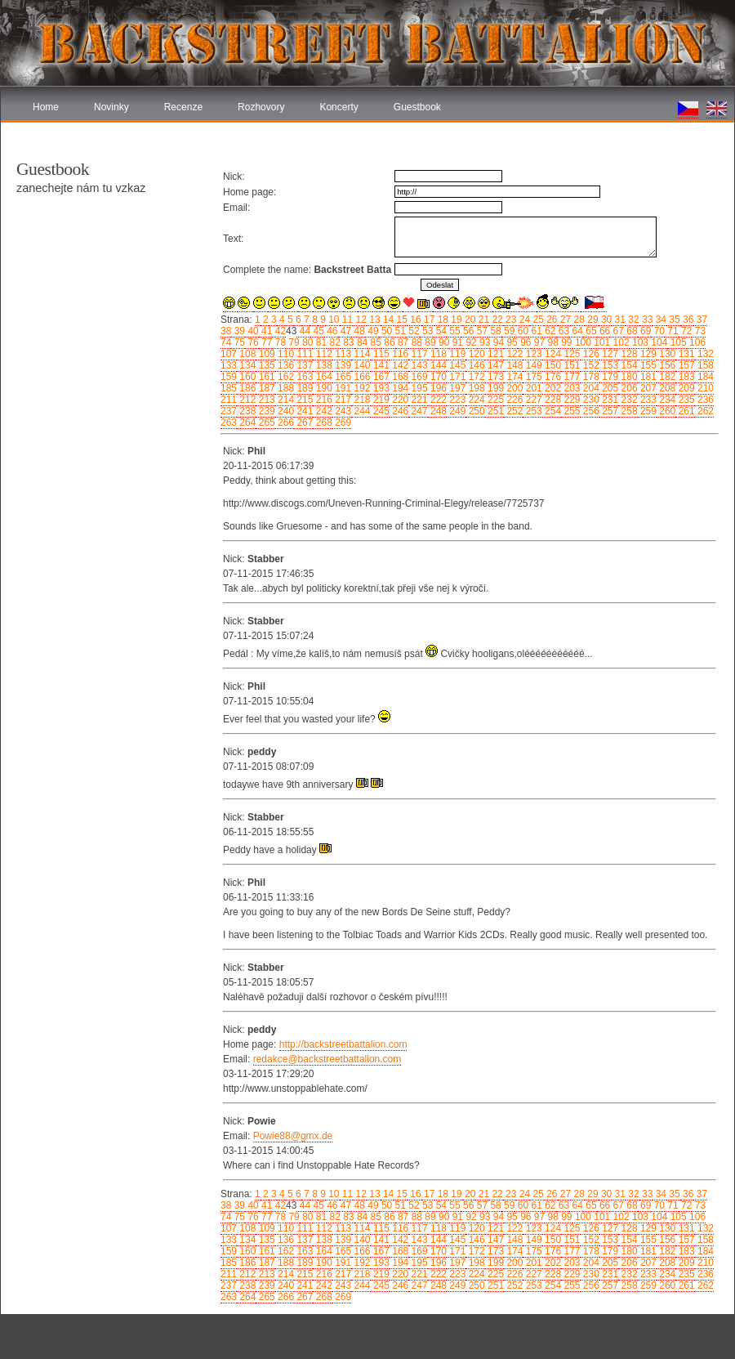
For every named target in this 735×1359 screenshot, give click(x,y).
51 (399, 331)
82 (334, 342)
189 (303, 388)
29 (592, 319)
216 (322, 399)
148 (513, 365)
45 (317, 331)
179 (608, 376)
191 (341, 388)
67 (617, 331)
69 (645, 331)
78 (279, 342)
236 (704, 399)
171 (456, 376)
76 (252, 342)
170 (437, 376)
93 (484, 342)
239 (265, 411)
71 (672, 331)
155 (647, 365)
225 (494, 399)
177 (570, 376)
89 (429, 342)
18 (441, 319)
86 (388, 342)
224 (475, 399)
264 (246, 422)
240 (284, 411)
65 (590, 331)
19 (455, 319)
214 (284, 399)
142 (399, 365)
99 (565, 342)
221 (417, 399)
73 (699, 331)
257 (608, 411)
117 (417, 354)
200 (513, 388)
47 (345, 331)
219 (380, 399)
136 (284, 365)
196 (437, 388)
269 (341, 422)
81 (320, 342)
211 (228, 399)
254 (551, 411)
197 (456, 388)
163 (303, 376)
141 (380, 365)
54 (440, 331)
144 (437, 365)
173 (494, 376)
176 (551, 376)
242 (322, 411)
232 (627, 399)
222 (437, 399)
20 (469, 319)
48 (358, 331)
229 (570, 399)
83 (347, 342)
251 (494, 411)
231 (608, 399)
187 (265, 388)
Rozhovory (261, 107)
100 (581, 342)
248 (437, 411)
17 (428, 319)
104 (657, 342)
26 (551, 319)
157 (684, 365)
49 (372, 331)
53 (427, 331)
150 (551, 365)
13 (374, 319)
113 (341, 354)
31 (619, 319)
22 (496, 319)
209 (684, 388)
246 (399, 411)
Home (46, 107)
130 (666, 354)
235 (684, 399)
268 (322, 422)
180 (627, 376)
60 (521, 331)
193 (380, 388)
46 (331, 331)
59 (508, 331)
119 (456, 354)
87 (402, 342)
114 (360, 354)
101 (600, 342)
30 (605, 319)
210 (704, 388)
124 (551, 354)
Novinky (111, 107)
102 (619, 342)
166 (360, 376)
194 (399, 388)
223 (456, 399)
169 (417, 376)
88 (415, 342)
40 (252, 331)
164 (322, 376)
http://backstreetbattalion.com (343, 1044)
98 (552, 342)
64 (576, 331)
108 (246, 354)
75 (238, 342)
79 (293, 342)
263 (228, 422)
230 (590, 399)
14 (387, 319)
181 (647, 376)
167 (380, 376)
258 (627, 411)
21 (482, 319)
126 (590, 354)
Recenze (183, 107)
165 (341, 376)
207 (647, 388)
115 (380, 354)
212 (246, 399)
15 (401, 319)
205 (608, 388)
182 (666, 376)
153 (608, 365)
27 (565, 319)
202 (551, 388)
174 (513, 376)
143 (417, 365)
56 (467, 331)
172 (475, 376)
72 (686, 331)
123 (532, 354)
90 (443, 342)
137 (303, 365)
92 (470, 342)
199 (494, 388)
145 (456, 365)
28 (578, 319)
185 (228, 388)
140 (360, 365)
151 (570, 365)
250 (475, 411)
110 (284, 354)
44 (303, 331)
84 (361, 342)
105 (676, 342)
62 (549, 331)
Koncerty (338, 107)
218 (360, 399)
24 (523, 319)
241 (303, 411)
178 (590, 376)
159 (228, 376)
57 (481, 331)
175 (532, 376)
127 (608, 354)
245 (380, 411)
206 (627, 388)
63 (563, 331)
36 (687, 319)
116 (399, 354)
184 (704, 376)
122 (513, 354)
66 (604, 331)
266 (284, 422)
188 (284, 388)
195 (417, 388)
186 (246, 388)
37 (700, 319)
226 (513, 399)
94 (497, 342)
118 (437, 354)
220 (399, 399)
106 (696, 342)
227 (532, 399)
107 (228, 354)
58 (494, 331)
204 (590, 388)
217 (341, 399)
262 (704, 411)
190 (322, 388)
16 (414, 319)
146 (475, 365)
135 (265, 365)
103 (639, 342)
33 (646, 319)
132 (704, 354)
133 (228, 365)
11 (347, 319)
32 (632, 319)
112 (322, 354)
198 (475, 388)
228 (551, 399)
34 (659, 319)
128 (627, 354)
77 (266, 342)
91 (456, 342)
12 (360, 319)
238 (246, 411)
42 (279, 331)
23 (510, 319)
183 (684, 376)
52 (413, 331)
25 (537, 319)
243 (341, 411)
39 (238, 331)
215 (303, 399)
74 (225, 342)
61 (535, 331)
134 (246, 365)
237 (228, 411)
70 (658, 331)
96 (525, 342)
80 (307, 342)
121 (494, 354)
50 (386, 331)
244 (360, 411)
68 (631, 331)
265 (265, 422)
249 (456, 411)
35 (673, 319)
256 (590, 411)
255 (570, 411)
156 (666, 365)
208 (666, 388)
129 (647, 354)
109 (265, 354)
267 (303, 422)
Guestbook (417, 107)
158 (704, 365)
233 (647, 399)
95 (511, 342)
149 (532, 365)
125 (570, 354)
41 (266, 331)
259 (647, 411)
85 (374, 342)
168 (399, 376)
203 (570, 388)
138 (322, 365)
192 (360, 388)
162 (284, 376)
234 (666, 399)
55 (454, 331)
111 (303, 354)
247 (417, 411)
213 (265, 399)
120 (475, 354)
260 (666, 411)
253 (532, 411)
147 (494, 365)
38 (225, 331)
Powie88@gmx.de (293, 1136)
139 (341, 365)
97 (538, 342)
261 (684, 411)
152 (590, 365)
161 (265, 376)
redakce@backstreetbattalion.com (327, 1059)
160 (246, 376)
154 (627, 365)
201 (532, 388)
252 (513, 411)
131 (684, 354)
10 (333, 319)
